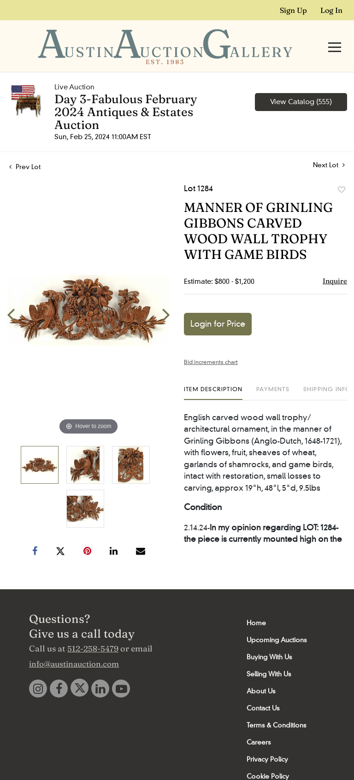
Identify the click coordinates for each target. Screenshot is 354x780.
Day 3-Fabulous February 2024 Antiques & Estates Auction (125, 94)
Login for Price (217, 306)
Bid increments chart (211, 343)
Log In (331, 10)
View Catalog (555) (301, 84)
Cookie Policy (268, 758)
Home (256, 605)
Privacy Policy (267, 741)
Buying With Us (269, 639)
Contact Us (263, 690)
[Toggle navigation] (334, 38)
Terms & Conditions (276, 707)
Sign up (293, 10)
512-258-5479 (92, 630)
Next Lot (329, 147)
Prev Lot (25, 149)
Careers (259, 724)
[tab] (213, 374)
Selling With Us (269, 656)
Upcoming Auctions (277, 622)
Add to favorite (341, 172)
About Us (261, 673)
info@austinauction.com (74, 646)
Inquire (335, 262)
